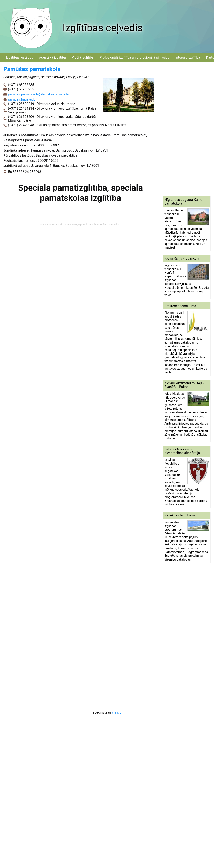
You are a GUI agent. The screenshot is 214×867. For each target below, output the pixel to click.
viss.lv (116, 712)
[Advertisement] (180, 129)
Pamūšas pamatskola (32, 69)
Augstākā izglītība (52, 57)
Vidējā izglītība (83, 57)
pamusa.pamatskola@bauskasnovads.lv (38, 94)
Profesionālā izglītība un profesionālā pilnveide (134, 57)
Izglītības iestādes (19, 57)
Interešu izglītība (187, 57)
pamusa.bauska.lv (21, 99)
